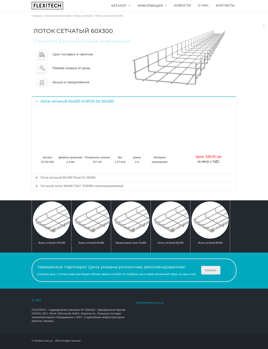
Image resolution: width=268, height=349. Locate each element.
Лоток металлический (57, 15)
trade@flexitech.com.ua (150, 302)
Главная (37, 15)
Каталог (119, 5)
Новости (182, 5)
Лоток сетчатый (82, 15)
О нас (203, 5)
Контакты (225, 5)
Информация (150, 5)
